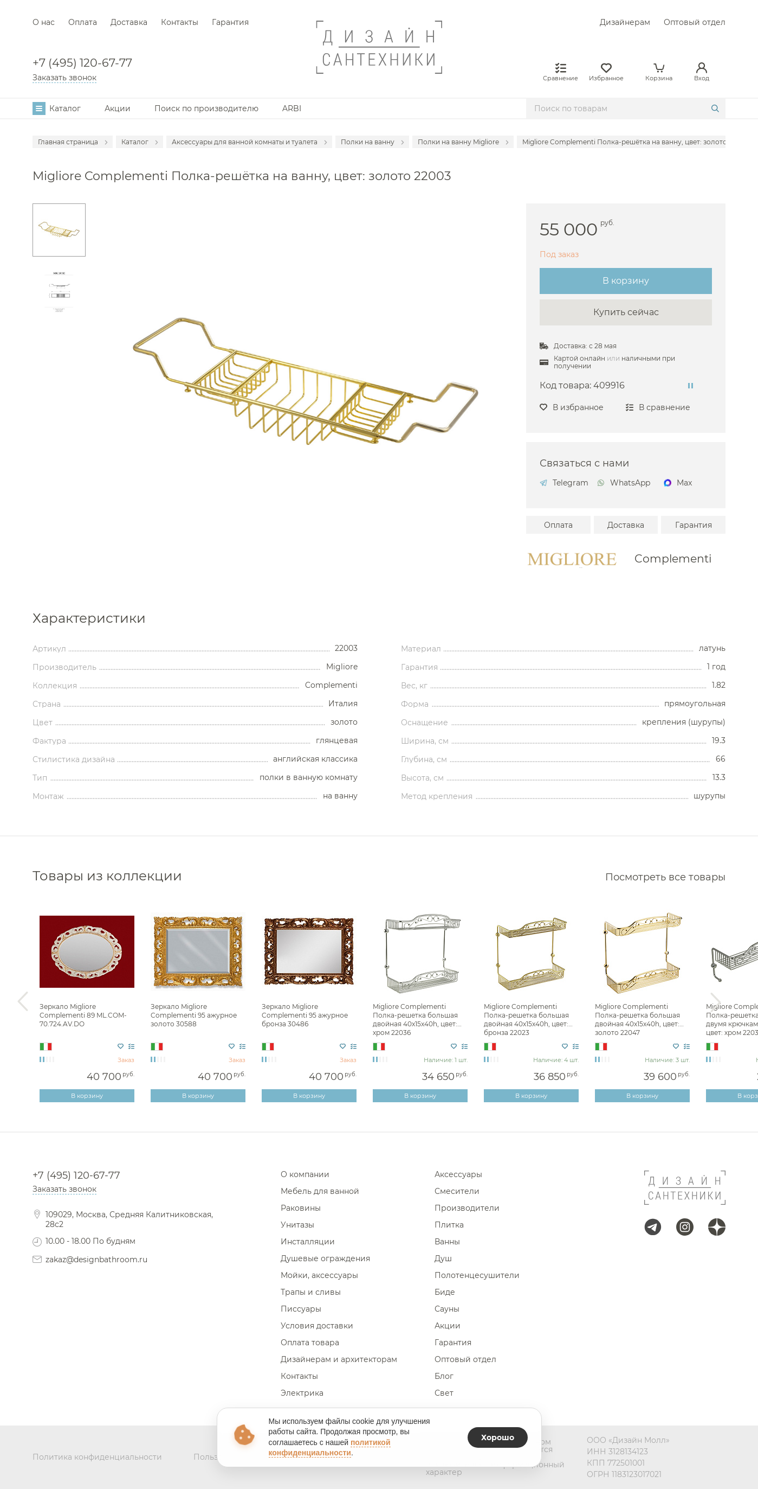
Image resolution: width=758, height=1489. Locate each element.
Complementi (672, 558)
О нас (44, 22)
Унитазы (297, 1225)
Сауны (447, 1309)
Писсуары (301, 1309)
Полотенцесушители (477, 1275)
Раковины (301, 1208)
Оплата (82, 22)
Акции (118, 108)
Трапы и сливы (311, 1292)
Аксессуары (458, 1174)
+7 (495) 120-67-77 (82, 63)
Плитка (449, 1225)
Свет (444, 1393)
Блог (444, 1376)
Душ (443, 1258)
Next (715, 1002)
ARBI (291, 108)
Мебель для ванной (320, 1191)
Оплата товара (310, 1342)
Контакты (179, 22)
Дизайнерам (625, 22)
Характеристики (89, 617)
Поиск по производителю (206, 108)
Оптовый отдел (694, 22)
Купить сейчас (626, 312)
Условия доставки (317, 1326)
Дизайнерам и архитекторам (339, 1359)
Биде (445, 1292)
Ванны (447, 1242)
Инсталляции (308, 1242)
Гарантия (230, 22)
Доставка (129, 22)
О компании (305, 1174)
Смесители (457, 1191)
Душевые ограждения (325, 1258)
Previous (23, 1002)
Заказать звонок (64, 77)
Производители (467, 1208)
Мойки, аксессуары (319, 1275)
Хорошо (497, 1437)
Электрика (302, 1393)
